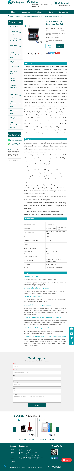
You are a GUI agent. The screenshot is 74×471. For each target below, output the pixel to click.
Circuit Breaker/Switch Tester (30, 16)
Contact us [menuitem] (63, 12)
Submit (37, 405)
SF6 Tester (15, 154)
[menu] (38, 12)
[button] (38, 11)
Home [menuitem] (13, 12)
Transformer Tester (13, 156)
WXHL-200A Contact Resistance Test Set (52, 16)
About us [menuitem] (26, 12)
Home (11, 16)
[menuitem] (38, 12)
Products (17, 16)
